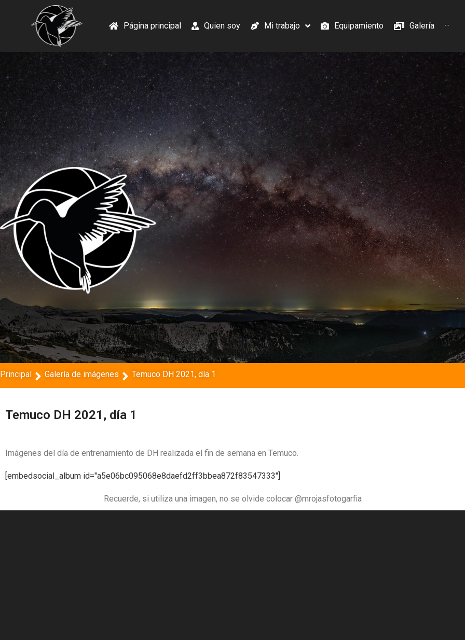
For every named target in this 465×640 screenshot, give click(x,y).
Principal (16, 374)
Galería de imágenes (82, 374)
